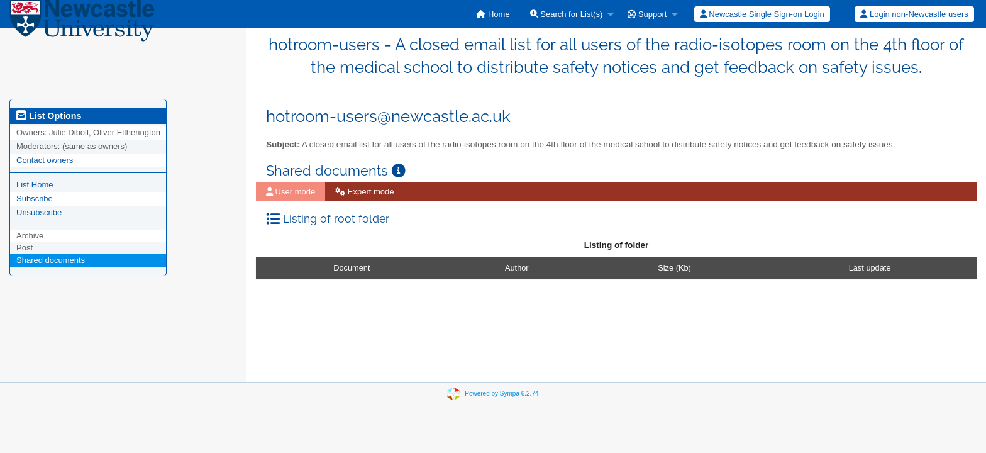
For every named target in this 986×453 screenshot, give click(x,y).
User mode (290, 191)
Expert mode (364, 191)
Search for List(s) (566, 14)
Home (492, 14)
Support (647, 14)
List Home (34, 184)
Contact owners (44, 160)
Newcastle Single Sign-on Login (762, 14)
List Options (48, 116)
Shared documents (50, 260)
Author (517, 267)
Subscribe (34, 198)
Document (351, 267)
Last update (870, 267)
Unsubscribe (39, 212)
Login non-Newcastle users (914, 14)
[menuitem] (492, 14)
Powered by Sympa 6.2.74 (501, 393)
